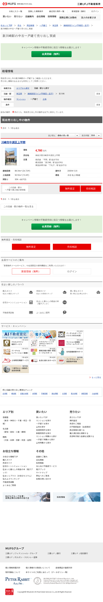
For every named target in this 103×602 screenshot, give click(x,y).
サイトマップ (41, 472)
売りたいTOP (75, 417)
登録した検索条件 (35, 11)
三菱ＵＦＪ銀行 (54, 553)
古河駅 (5, 394)
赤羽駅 (34, 394)
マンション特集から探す (46, 436)
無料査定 (73, 420)
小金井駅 (95, 394)
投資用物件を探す (43, 430)
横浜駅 (13, 394)
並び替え (53, 135)
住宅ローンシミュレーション (15, 466)
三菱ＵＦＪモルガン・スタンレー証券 (21, 557)
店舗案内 (29, 16)
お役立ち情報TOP (10, 456)
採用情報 (52, 16)
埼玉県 (19, 94)
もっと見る (96, 377)
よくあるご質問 (9, 485)
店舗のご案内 (41, 456)
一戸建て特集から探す (45, 439)
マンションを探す (43, 420)
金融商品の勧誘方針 (64, 568)
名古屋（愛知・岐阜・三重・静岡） (15, 430)
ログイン (95, 11)
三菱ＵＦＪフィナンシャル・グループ (21, 553)
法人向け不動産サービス (46, 466)
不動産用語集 (8, 482)
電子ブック (40, 469)
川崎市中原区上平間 (13, 142)
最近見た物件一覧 (56, 11)
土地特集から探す (43, 442)
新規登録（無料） (79, 11)
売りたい (18, 16)
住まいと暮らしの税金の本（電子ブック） (18, 471)
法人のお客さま (88, 17)
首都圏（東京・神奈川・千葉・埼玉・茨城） (17, 420)
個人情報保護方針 (12, 568)
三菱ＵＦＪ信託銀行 (79, 553)
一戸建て (34, 99)
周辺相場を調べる (77, 430)
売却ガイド (7, 463)
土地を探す (40, 426)
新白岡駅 (55, 394)
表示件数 (86, 135)
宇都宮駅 (44, 394)
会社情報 (40, 16)
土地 (44, 99)
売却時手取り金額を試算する (82, 436)
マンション (21, 99)
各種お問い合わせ (43, 478)
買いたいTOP (41, 417)
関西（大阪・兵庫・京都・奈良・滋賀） (18, 438)
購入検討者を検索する (79, 433)
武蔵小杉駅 (24, 394)
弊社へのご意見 (42, 475)
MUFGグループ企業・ (17, 497)
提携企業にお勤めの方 (67, 17)
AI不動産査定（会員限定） (81, 426)
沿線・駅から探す (41, 88)
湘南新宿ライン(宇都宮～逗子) (40, 94)
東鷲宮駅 (84, 394)
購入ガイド (7, 459)
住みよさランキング (11, 478)
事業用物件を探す (43, 433)
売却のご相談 (75, 423)
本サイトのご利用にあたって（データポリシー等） (47, 572)
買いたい (7, 16)
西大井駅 (74, 394)
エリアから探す (23, 88)
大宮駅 (64, 394)
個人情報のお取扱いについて (38, 568)
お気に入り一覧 (15, 11)
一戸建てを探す (42, 423)
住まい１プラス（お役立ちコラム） (18, 475)
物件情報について (12, 572)
